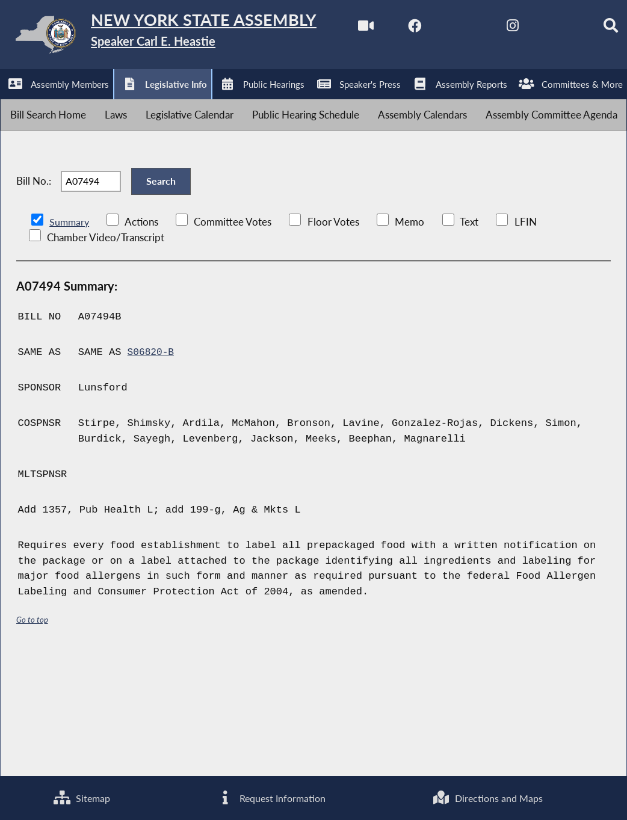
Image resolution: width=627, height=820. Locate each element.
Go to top (32, 736)
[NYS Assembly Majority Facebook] (63, 103)
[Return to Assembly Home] (186, 37)
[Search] (264, 103)
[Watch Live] (13, 103)
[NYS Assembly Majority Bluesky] (213, 103)
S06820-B (152, 468)
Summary (70, 337)
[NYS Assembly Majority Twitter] (114, 103)
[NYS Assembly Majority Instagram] (164, 103)
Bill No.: (33, 289)
